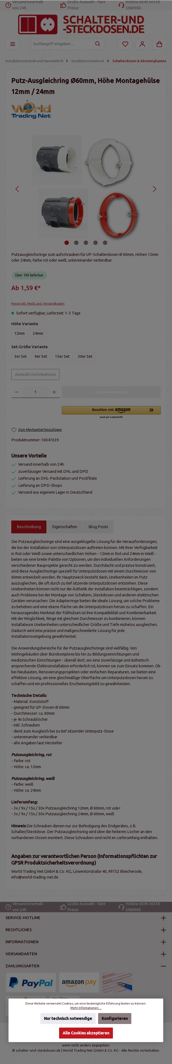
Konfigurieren (115, 1018)
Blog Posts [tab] (98, 527)
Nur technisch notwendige (68, 1018)
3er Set (20, 356)
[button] (111, 412)
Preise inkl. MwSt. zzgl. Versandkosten (38, 303)
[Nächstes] (154, 189)
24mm (38, 333)
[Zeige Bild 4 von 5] (95, 243)
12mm (19, 333)
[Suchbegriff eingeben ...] (61, 44)
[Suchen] (97, 44)
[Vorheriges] (17, 189)
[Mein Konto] (142, 44)
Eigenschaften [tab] (64, 527)
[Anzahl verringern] (17, 392)
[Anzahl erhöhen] (54, 392)
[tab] (28, 527)
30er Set (85, 356)
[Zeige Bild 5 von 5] (105, 243)
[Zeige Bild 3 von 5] (86, 243)
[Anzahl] (35, 392)
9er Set (41, 356)
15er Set (62, 356)
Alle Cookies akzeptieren (86, 1033)
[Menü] (12, 44)
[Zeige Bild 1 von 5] (67, 243)
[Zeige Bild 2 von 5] (76, 243)
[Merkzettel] (125, 44)
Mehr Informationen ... (86, 1007)
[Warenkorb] (159, 44)
